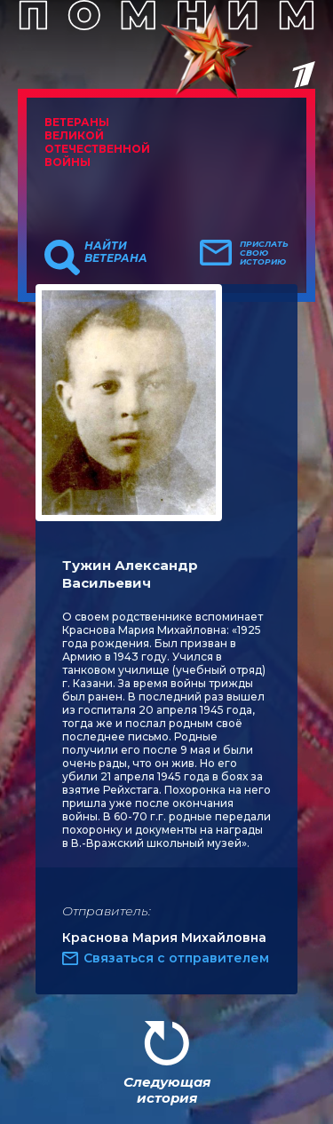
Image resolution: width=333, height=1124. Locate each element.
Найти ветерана (115, 252)
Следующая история (166, 1089)
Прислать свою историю (264, 253)
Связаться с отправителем (176, 958)
